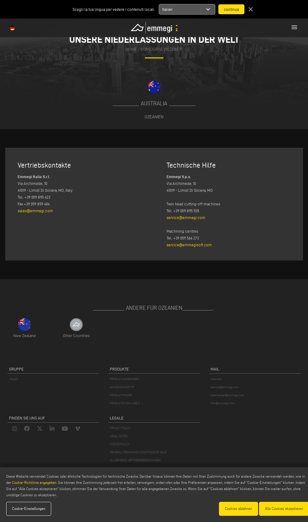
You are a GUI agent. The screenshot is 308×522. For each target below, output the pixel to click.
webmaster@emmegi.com (227, 395)
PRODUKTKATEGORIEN (124, 379)
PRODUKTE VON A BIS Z (125, 403)
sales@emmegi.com (35, 210)
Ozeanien (154, 116)
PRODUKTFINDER (121, 395)
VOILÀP (13, 379)
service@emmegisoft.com (189, 245)
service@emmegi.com (186, 217)
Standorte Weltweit (161, 49)
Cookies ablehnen (238, 509)
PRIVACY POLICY (120, 428)
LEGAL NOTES (118, 436)
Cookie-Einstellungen (28, 509)
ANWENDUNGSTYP (122, 387)
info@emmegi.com (222, 403)
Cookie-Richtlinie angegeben (34, 482)
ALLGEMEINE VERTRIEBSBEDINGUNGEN (135, 460)
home (131, 49)
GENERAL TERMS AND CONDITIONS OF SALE (138, 452)
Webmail (216, 379)
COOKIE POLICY (119, 444)
